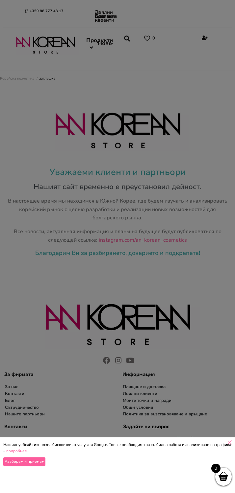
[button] (131, 40)
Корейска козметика (17, 78)
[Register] (204, 38)
